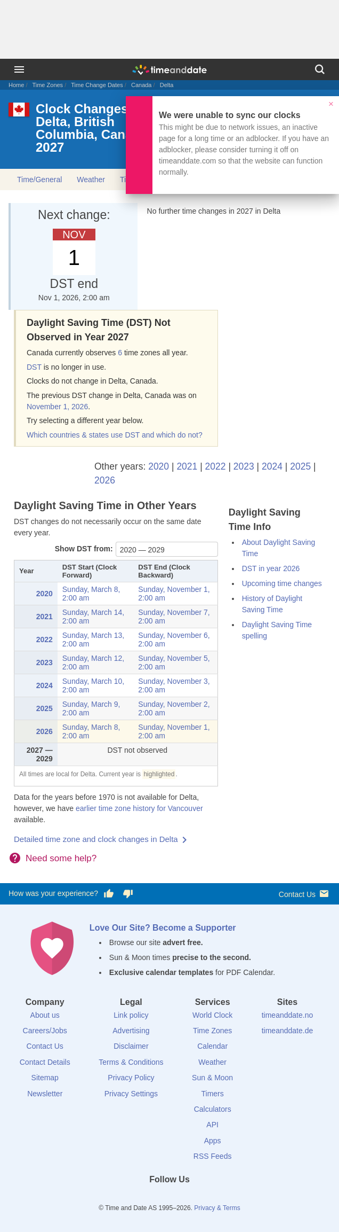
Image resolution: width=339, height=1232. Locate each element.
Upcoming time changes (282, 583)
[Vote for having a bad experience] (127, 893)
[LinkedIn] (169, 1199)
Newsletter (44, 1093)
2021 (186, 466)
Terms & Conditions (131, 1062)
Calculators (212, 1109)
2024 (272, 466)
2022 (215, 466)
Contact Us (304, 893)
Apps (212, 1140)
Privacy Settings (131, 1093)
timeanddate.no (287, 1015)
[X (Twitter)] (151, 1199)
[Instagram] (188, 1199)
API (212, 1124)
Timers (212, 1093)
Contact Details (45, 1062)
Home (16, 85)
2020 (158, 466)
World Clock (212, 1015)
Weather (91, 179)
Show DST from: (84, 548)
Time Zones (47, 85)
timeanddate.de (287, 1030)
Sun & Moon (212, 1077)
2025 (300, 466)
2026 (104, 480)
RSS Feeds (212, 1156)
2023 (243, 466)
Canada (141, 85)
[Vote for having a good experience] (108, 893)
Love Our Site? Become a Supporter (163, 927)
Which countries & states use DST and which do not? (115, 435)
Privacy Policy (131, 1077)
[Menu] (19, 69)
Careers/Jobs (45, 1030)
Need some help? (61, 858)
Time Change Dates (97, 85)
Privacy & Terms (217, 1208)
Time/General (39, 179)
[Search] (319, 69)
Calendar (212, 1046)
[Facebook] (133, 1199)
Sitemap (45, 1077)
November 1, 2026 (57, 406)
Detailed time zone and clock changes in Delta (96, 839)
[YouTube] (206, 1199)
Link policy (131, 1015)
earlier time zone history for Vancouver (139, 808)
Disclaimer (131, 1046)
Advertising (130, 1030)
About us (45, 1015)
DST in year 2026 (271, 568)
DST (34, 367)
